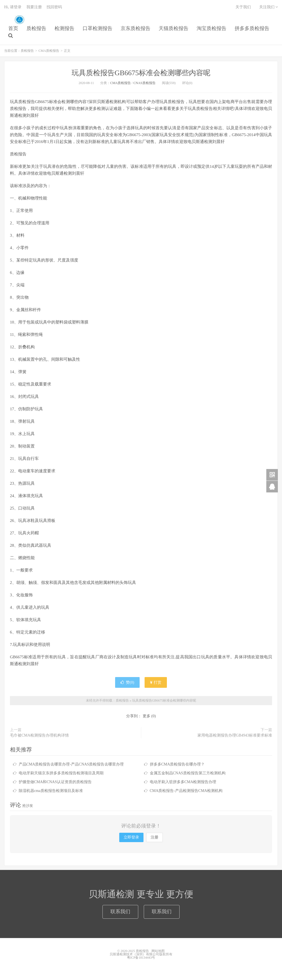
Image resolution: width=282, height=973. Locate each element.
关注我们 (268, 7)
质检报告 (19, 19)
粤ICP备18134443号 (141, 957)
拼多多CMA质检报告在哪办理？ (177, 764)
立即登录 (131, 837)
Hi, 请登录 (12, 7)
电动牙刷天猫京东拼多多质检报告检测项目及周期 (61, 773)
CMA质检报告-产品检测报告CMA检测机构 (186, 791)
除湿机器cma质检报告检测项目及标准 (51, 791)
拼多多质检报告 (252, 28)
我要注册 (34, 7)
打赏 (156, 682)
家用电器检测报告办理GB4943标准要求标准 (234, 735)
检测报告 (64, 28)
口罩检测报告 (97, 28)
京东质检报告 (135, 28)
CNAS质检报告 (145, 83)
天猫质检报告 (173, 28)
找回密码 (54, 7)
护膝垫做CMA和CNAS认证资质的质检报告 (55, 782)
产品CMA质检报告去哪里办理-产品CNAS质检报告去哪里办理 (71, 764)
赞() (127, 682)
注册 (154, 837)
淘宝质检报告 (211, 28)
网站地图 (158, 951)
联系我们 (120, 911)
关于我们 (243, 7)
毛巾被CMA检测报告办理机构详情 (39, 735)
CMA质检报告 (49, 51)
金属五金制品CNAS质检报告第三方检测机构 (188, 773)
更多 (146, 716)
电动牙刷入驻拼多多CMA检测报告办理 (183, 782)
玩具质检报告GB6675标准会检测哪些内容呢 (141, 73)
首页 (13, 28)
